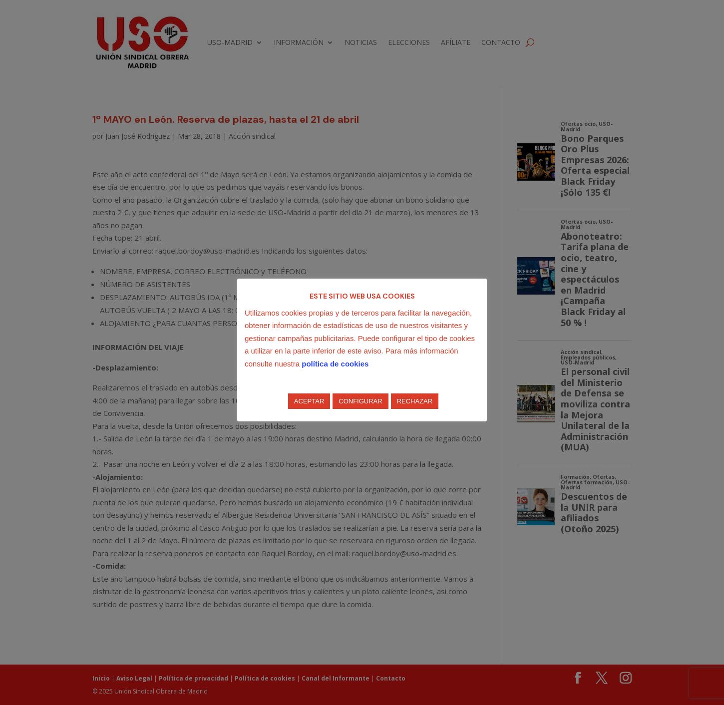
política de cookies (335, 363)
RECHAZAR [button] (415, 401)
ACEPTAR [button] (309, 401)
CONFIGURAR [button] (360, 401)
